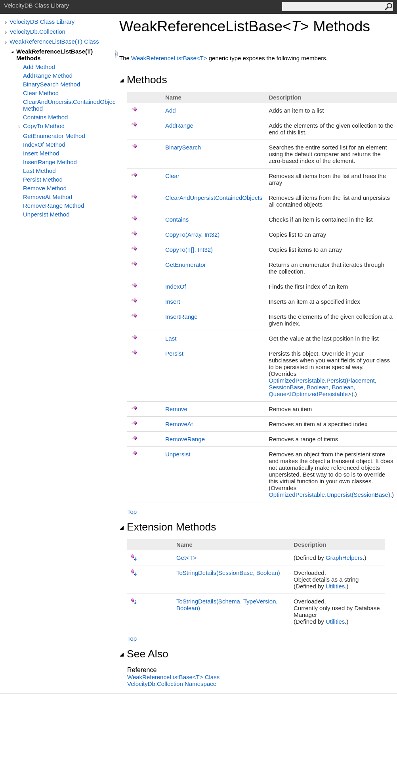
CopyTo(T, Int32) (189, 249)
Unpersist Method (46, 214)
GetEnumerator (185, 264)
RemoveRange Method (53, 205)
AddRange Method (48, 75)
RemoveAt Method (47, 196)
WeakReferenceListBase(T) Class (54, 41)
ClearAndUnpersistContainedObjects (213, 197)
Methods (143, 80)
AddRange (179, 125)
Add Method (39, 66)
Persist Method (43, 179)
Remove (176, 409)
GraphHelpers (344, 557)
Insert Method (41, 153)
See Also (143, 654)
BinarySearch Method (51, 84)
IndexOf (175, 286)
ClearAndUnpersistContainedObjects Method (69, 105)
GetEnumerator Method (54, 135)
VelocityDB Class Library (42, 21)
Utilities (335, 586)
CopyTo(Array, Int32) (192, 234)
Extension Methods (167, 527)
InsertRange (181, 316)
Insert (172, 301)
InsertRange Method (50, 162)
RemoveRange (185, 439)
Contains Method (45, 117)
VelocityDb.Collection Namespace (171, 683)
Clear (172, 175)
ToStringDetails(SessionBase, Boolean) (228, 572)
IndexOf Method (44, 144)
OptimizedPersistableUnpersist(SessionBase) (329, 494)
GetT (186, 557)
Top (132, 511)
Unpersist (177, 454)
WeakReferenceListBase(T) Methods (54, 54)
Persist (174, 353)
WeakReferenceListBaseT (170, 58)
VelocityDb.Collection (37, 31)
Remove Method (45, 188)
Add (170, 110)
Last (170, 338)
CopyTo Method (44, 126)
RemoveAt (179, 424)
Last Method (39, 170)
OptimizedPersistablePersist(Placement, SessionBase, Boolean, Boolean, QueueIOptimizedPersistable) (322, 387)
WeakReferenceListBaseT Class (173, 677)
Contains (177, 219)
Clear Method (41, 93)
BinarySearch (183, 147)
